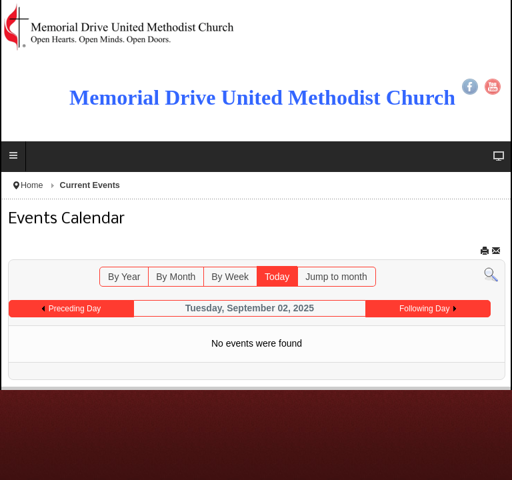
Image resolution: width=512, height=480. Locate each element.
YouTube (493, 87)
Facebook (470, 87)
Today (277, 276)
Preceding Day (75, 308)
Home (32, 185)
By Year (124, 276)
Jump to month (336, 276)
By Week (230, 276)
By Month (175, 276)
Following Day (424, 308)
